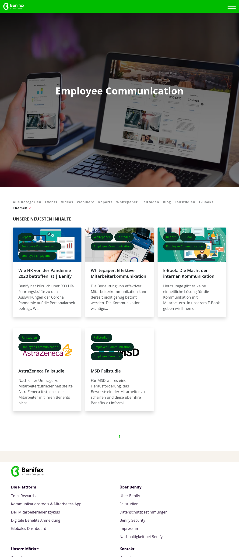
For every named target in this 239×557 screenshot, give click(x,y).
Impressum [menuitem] (129, 528)
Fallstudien (185, 202)
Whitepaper (127, 202)
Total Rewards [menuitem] (23, 495)
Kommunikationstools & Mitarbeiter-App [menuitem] (46, 504)
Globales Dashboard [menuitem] (28, 528)
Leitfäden (150, 202)
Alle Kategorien (27, 202)
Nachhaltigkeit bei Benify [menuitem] (141, 536)
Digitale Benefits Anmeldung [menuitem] (35, 520)
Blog (167, 202)
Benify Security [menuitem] (132, 520)
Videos (67, 202)
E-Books (206, 202)
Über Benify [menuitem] (130, 495)
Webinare (85, 202)
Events (51, 202)
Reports (105, 202)
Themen (20, 208)
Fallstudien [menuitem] (129, 504)
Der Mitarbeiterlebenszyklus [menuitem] (35, 512)
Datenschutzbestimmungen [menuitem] (144, 512)
